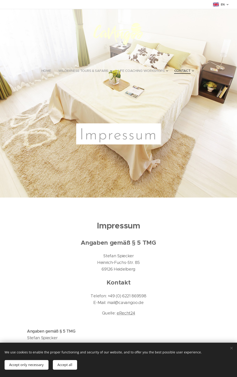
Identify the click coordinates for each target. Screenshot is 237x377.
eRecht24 (126, 313)
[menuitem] (47, 70)
